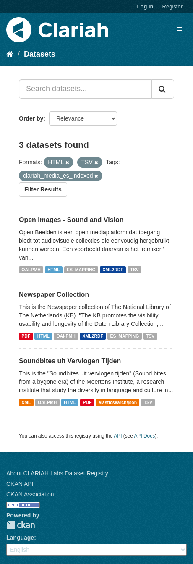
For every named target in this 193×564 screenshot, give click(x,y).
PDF (25, 335)
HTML (53, 269)
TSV (134, 269)
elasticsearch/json (118, 402)
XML (26, 402)
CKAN (20, 524)
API (118, 436)
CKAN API (20, 483)
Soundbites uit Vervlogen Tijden (70, 361)
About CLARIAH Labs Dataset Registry (57, 473)
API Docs (144, 436)
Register (172, 6)
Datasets (39, 54)
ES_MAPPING (81, 269)
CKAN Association (30, 494)
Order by (31, 118)
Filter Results (43, 189)
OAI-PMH (31, 269)
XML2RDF (112, 269)
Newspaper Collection (54, 294)
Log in (145, 6)
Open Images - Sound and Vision (71, 219)
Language (20, 537)
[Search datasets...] (85, 89)
